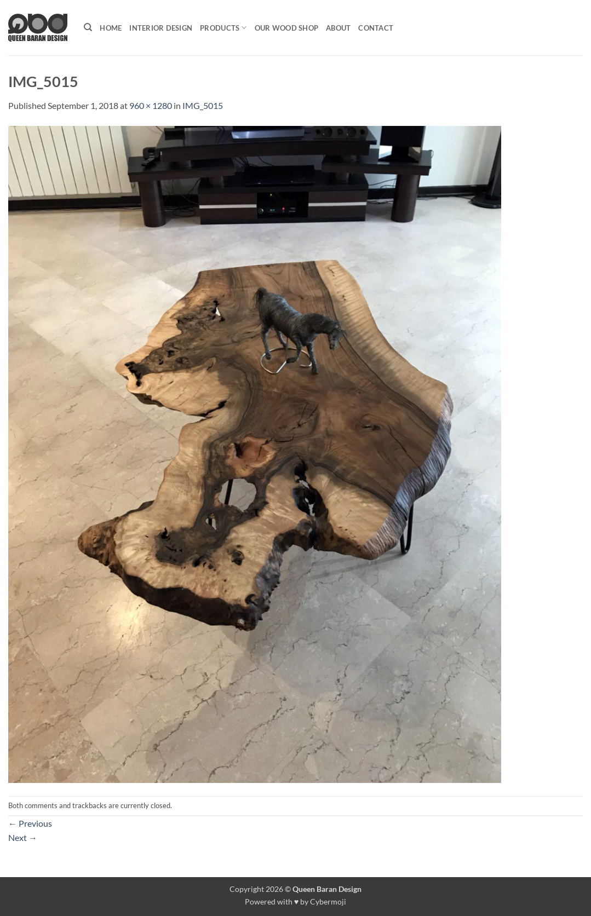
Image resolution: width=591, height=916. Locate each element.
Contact (375, 28)
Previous (30, 823)
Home (111, 28)
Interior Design (160, 28)
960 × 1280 (150, 105)
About (338, 28)
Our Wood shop (286, 28)
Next (22, 837)
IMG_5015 (202, 105)
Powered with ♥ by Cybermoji (296, 901)
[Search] (88, 27)
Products (223, 27)
